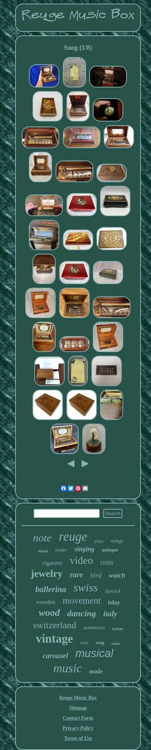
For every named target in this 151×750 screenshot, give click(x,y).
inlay (114, 602)
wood (49, 612)
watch (117, 575)
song (100, 642)
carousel (55, 656)
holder (61, 550)
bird (96, 575)
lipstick (113, 591)
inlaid (43, 551)
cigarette (52, 563)
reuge (73, 537)
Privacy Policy (78, 728)
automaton (94, 627)
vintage (54, 638)
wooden (45, 602)
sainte (115, 644)
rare (76, 574)
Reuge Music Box (78, 697)
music (67, 668)
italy (110, 613)
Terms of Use (78, 738)
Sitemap (78, 708)
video (81, 560)
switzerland (54, 625)
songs (117, 541)
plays (98, 541)
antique (110, 550)
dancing (81, 613)
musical (94, 653)
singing (84, 549)
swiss (85, 587)
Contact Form (78, 718)
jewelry (47, 573)
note (42, 538)
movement (81, 600)
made (96, 671)
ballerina (50, 589)
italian (117, 628)
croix (106, 562)
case (84, 642)
